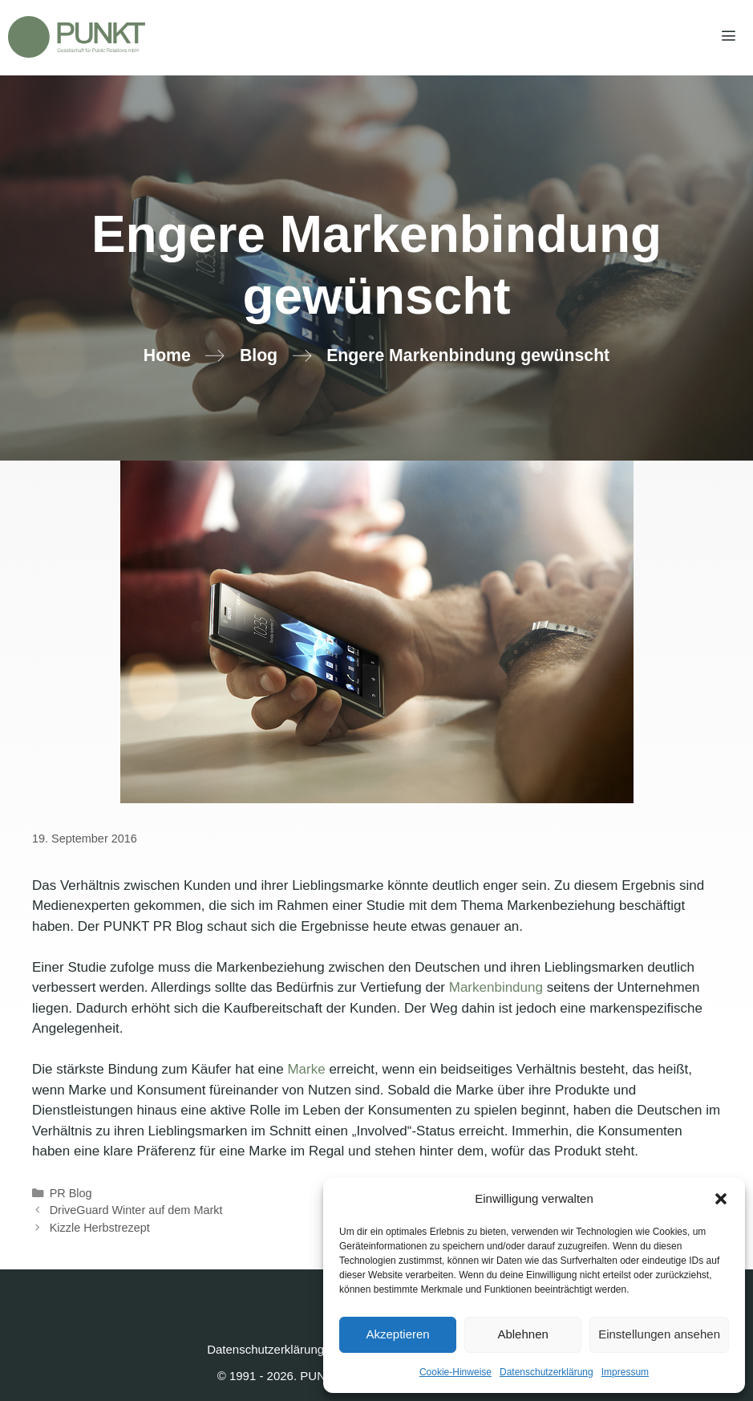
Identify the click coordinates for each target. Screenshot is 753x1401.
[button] (721, 1199)
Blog (258, 355)
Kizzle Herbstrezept (100, 1227)
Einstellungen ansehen (659, 1334)
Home (167, 355)
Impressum (625, 1372)
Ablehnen (522, 1334)
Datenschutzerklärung (546, 1372)
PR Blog (71, 1193)
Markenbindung (496, 987)
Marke (306, 1069)
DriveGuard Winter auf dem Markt (136, 1210)
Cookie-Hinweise (455, 1372)
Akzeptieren (397, 1334)
